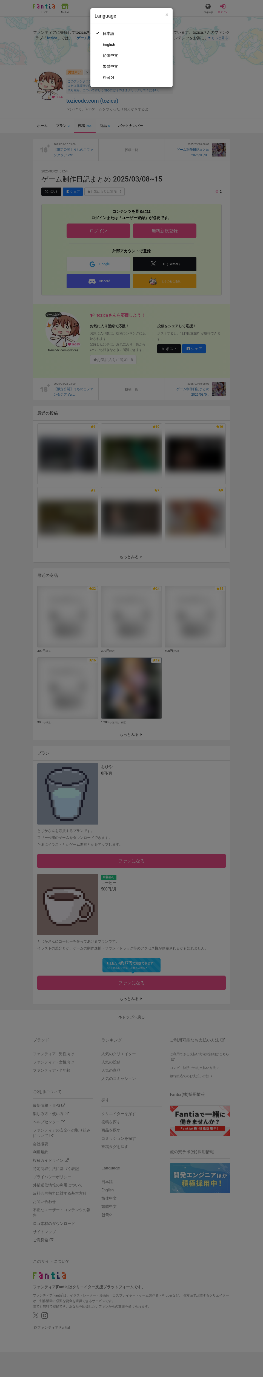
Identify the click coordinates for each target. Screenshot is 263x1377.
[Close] (166, 15)
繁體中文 (110, 66)
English (109, 44)
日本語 (108, 33)
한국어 (108, 77)
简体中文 (110, 55)
